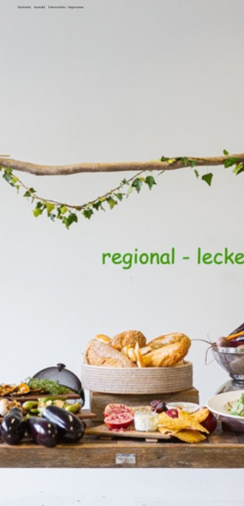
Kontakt (39, 7)
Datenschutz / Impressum (65, 7)
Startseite (24, 7)
